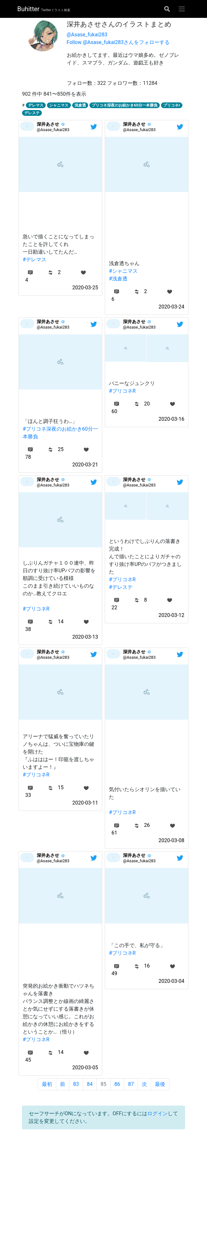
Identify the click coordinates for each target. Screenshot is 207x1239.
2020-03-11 (85, 803)
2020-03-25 (85, 288)
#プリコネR (122, 391)
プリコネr (171, 105)
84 (90, 1084)
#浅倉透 (118, 279)
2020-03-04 (171, 981)
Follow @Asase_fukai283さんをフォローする (118, 42)
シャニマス (58, 105)
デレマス (35, 105)
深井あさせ (48, 124)
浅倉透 (80, 105)
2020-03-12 (171, 615)
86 (117, 1084)
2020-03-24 (171, 307)
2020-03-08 (171, 840)
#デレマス (34, 259)
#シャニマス (123, 271)
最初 (47, 1084)
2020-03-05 (85, 1068)
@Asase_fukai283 (87, 35)
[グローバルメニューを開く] (182, 9)
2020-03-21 (85, 465)
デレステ (32, 113)
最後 (160, 1084)
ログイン (157, 1113)
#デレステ (121, 587)
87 (131, 1084)
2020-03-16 (171, 419)
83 (76, 1084)
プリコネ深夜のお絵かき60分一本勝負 (124, 105)
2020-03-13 (85, 637)
